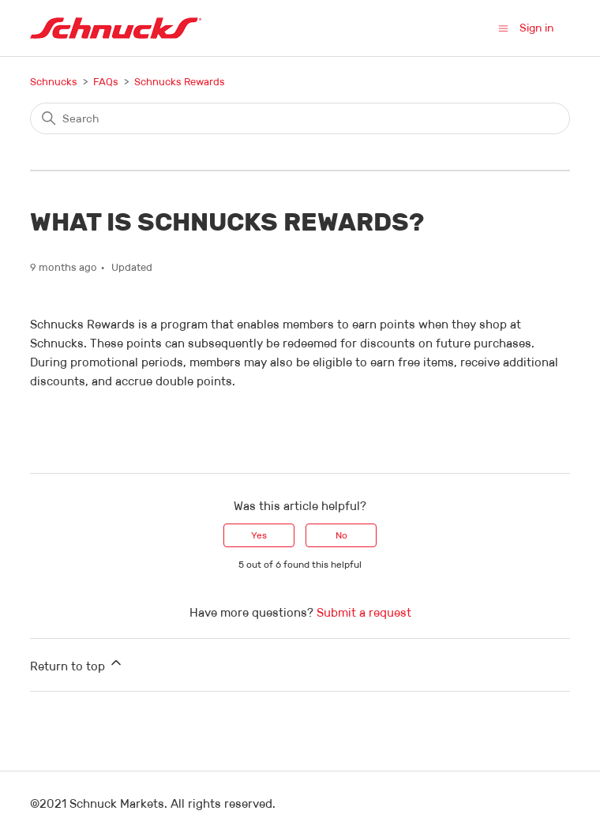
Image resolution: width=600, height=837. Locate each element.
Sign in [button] (536, 28)
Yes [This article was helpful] (259, 535)
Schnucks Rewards (179, 81)
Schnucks (53, 81)
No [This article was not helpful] (341, 535)
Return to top (77, 664)
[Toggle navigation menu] (503, 27)
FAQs (105, 81)
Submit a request (364, 612)
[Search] (300, 118)
